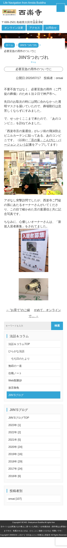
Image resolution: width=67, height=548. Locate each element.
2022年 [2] (14, 432)
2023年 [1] (14, 425)
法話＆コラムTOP (19, 343)
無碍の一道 (15, 365)
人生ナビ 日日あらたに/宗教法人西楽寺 (34, 535)
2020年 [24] (15, 446)
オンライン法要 (13, 27)
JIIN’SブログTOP (18, 417)
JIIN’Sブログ (16, 394)
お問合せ (51, 27)
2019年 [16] (15, 454)
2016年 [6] (14, 476)
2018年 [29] (15, 461)
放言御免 (13, 387)
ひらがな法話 (16, 351)
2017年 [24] (15, 468)
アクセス (34, 27)
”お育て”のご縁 (18, 310)
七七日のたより (19, 358)
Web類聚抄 (15, 380)
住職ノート (15, 373)
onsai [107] (15, 498)
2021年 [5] (14, 439)
